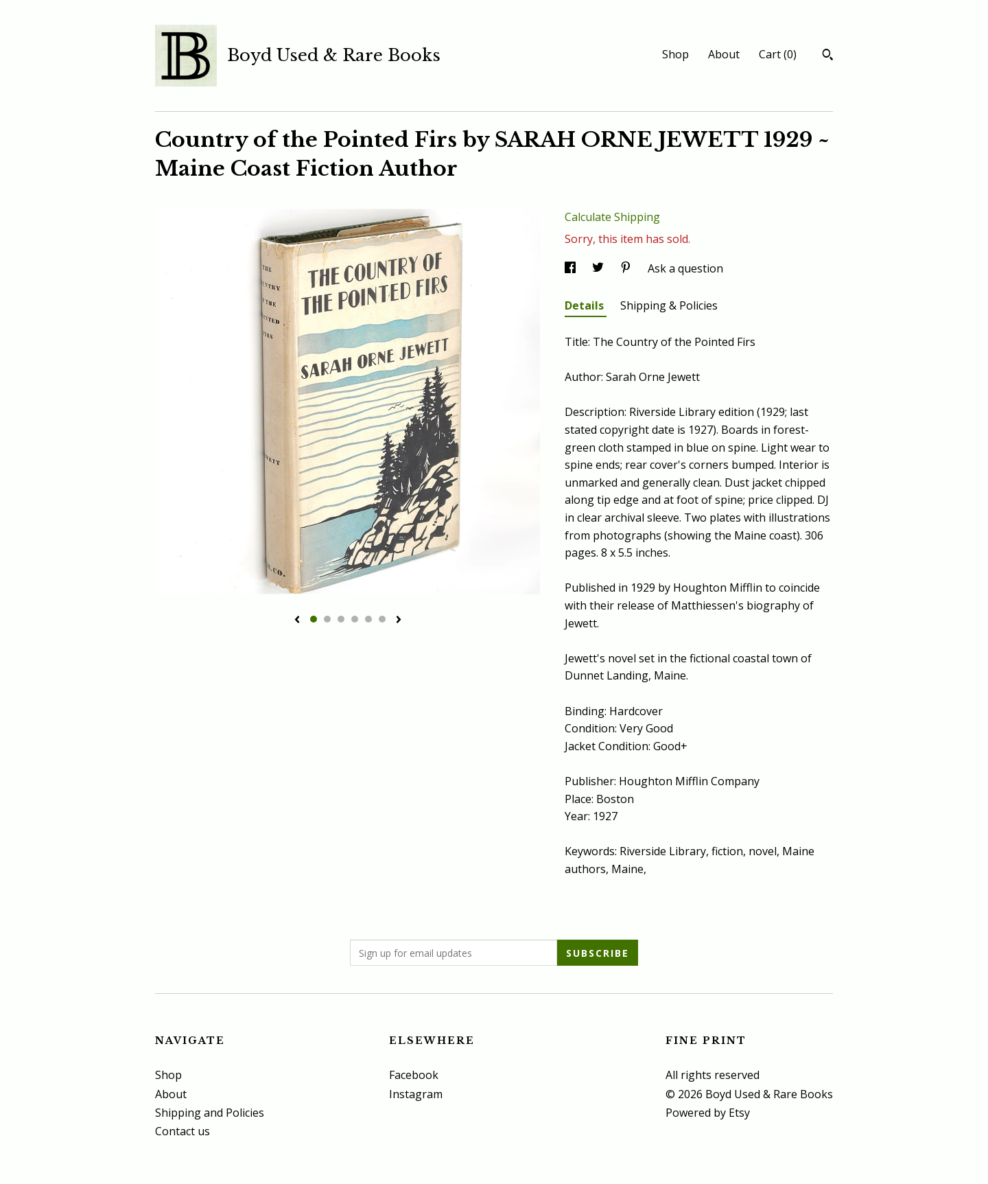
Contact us (182, 1131)
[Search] (828, 56)
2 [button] (327, 619)
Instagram (416, 1094)
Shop (675, 54)
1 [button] (313, 619)
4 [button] (354, 619)
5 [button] (368, 619)
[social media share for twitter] (599, 268)
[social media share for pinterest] (627, 268)
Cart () (778, 54)
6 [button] (382, 619)
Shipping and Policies (209, 1112)
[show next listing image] (398, 620)
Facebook (413, 1074)
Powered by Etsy (708, 1112)
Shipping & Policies (669, 305)
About (724, 54)
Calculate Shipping (612, 216)
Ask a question (685, 268)
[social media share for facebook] (571, 268)
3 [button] (341, 619)
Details (586, 305)
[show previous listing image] (297, 620)
